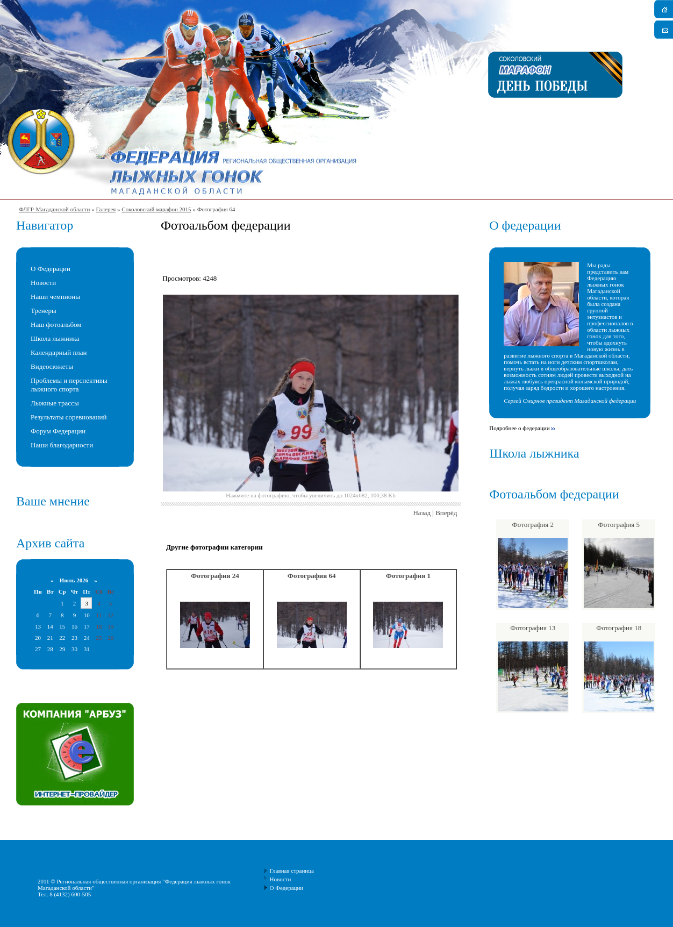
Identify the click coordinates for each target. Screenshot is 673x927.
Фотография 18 (618, 628)
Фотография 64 (312, 576)
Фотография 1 (408, 576)
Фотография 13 (532, 628)
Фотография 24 (215, 576)
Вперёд (446, 513)
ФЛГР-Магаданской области (54, 209)
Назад (422, 513)
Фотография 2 (533, 524)
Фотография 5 (619, 524)
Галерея (106, 209)
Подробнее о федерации (519, 428)
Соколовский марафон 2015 (156, 209)
